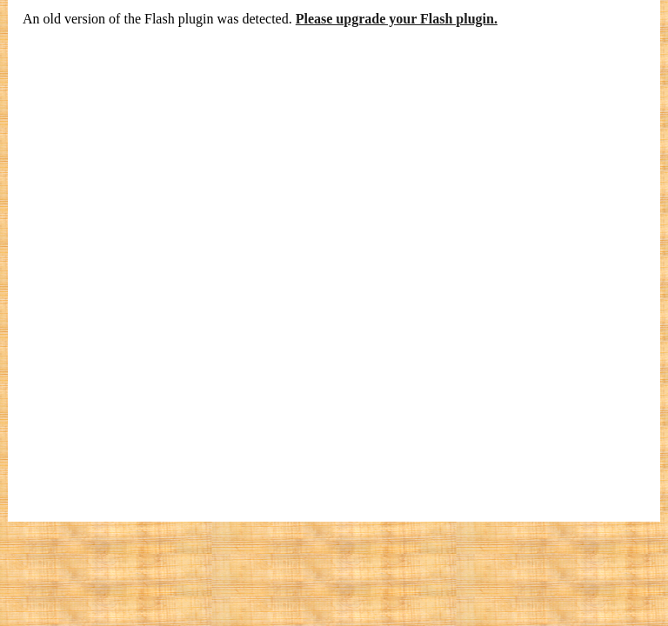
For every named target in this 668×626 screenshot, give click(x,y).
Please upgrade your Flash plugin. (397, 18)
